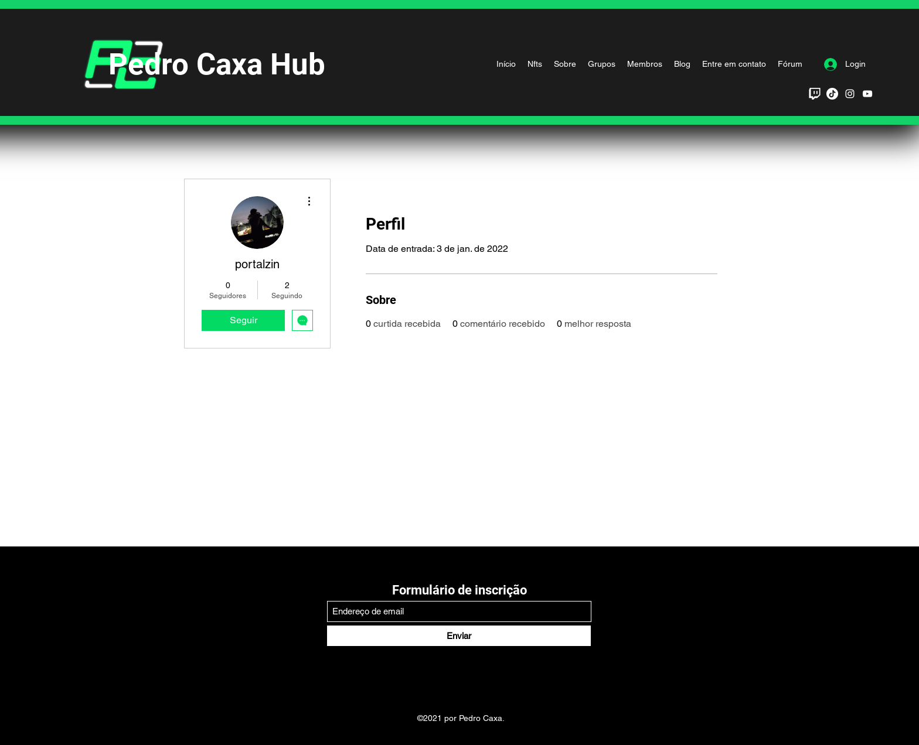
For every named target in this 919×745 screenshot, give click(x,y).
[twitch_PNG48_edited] (815, 94)
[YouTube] (867, 94)
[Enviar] (459, 636)
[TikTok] (832, 94)
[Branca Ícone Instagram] (850, 94)
